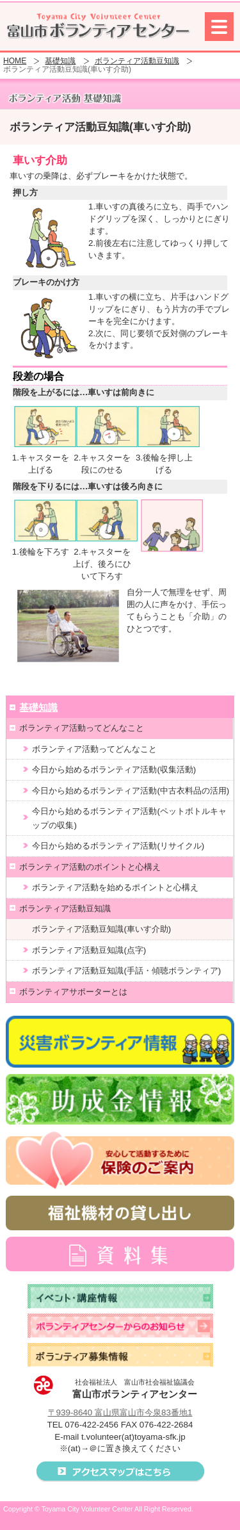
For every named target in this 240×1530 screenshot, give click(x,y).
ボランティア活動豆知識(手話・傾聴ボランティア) (126, 970)
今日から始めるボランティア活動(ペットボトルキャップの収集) (129, 818)
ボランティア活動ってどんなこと (81, 728)
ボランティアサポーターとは (73, 992)
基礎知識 (60, 61)
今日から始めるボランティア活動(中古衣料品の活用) (130, 790)
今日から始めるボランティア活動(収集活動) (114, 769)
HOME (14, 61)
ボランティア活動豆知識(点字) (89, 950)
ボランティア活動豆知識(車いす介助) (101, 929)
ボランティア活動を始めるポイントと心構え (115, 887)
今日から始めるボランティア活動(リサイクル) (118, 845)
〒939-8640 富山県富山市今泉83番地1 (120, 1412)
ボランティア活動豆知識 (137, 61)
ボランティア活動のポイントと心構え (90, 867)
